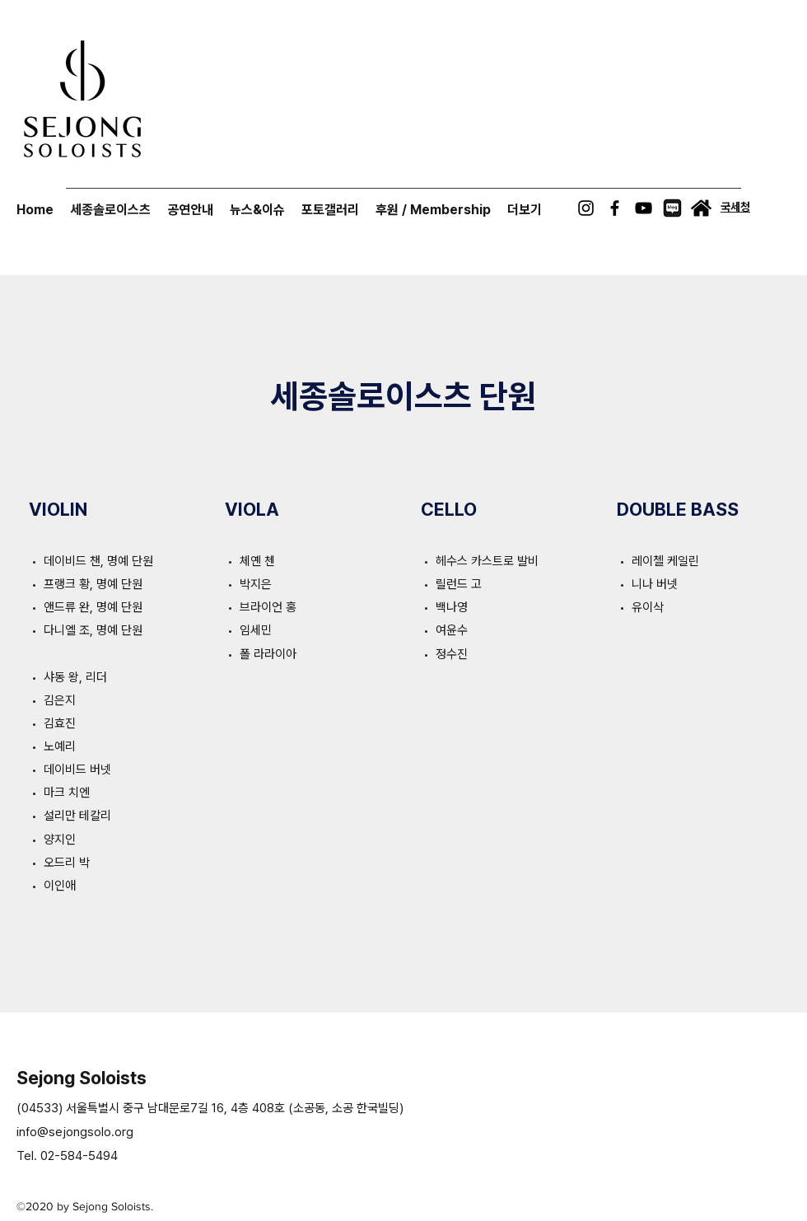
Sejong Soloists (81, 1077)
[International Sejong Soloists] (701, 208)
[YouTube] (643, 208)
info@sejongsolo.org (74, 1132)
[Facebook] (614, 208)
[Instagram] (586, 208)
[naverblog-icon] (672, 208)
